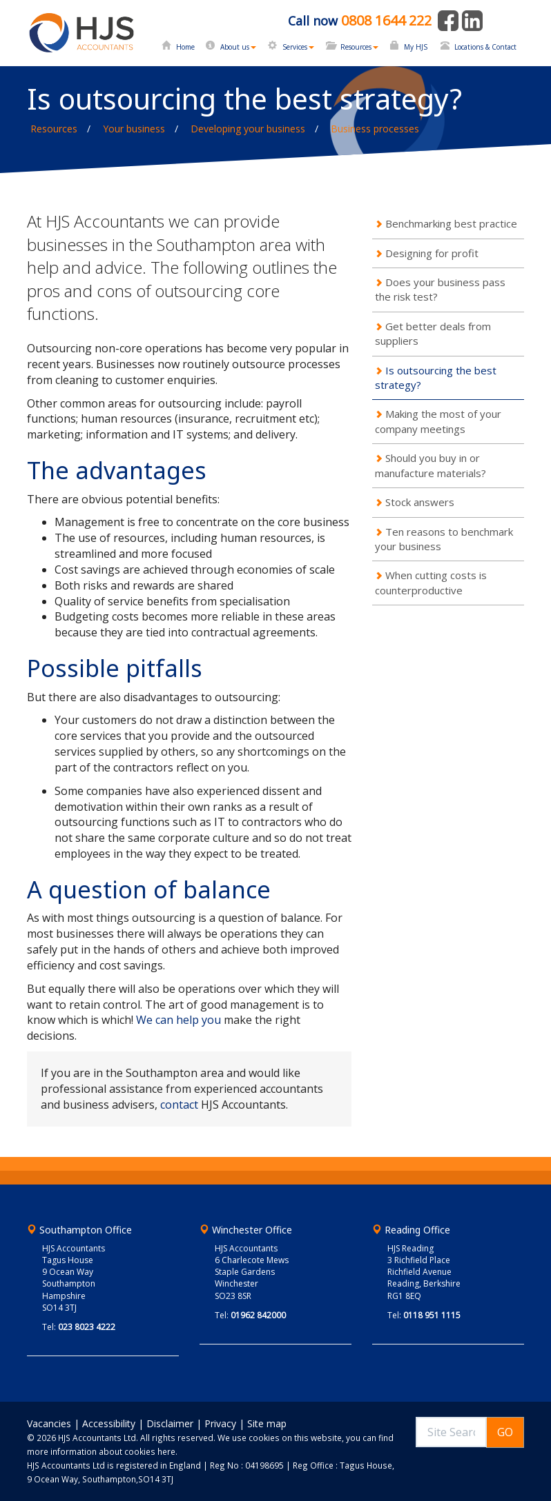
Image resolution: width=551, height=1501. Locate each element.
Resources (359, 47)
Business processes (375, 128)
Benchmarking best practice (451, 223)
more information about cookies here (101, 1451)
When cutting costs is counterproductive (431, 582)
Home (185, 47)
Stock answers (419, 502)
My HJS (415, 47)
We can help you (178, 1019)
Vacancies (49, 1423)
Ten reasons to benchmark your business (444, 539)
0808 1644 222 (386, 20)
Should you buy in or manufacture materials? (430, 465)
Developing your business (248, 128)
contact (179, 1104)
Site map (267, 1423)
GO (505, 1432)
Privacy (220, 1423)
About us (238, 47)
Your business (134, 128)
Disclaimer (169, 1423)
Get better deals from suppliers (433, 333)
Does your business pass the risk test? (440, 289)
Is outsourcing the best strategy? (435, 377)
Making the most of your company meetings (438, 421)
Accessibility (108, 1423)
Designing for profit (431, 253)
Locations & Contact (485, 47)
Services (298, 47)
